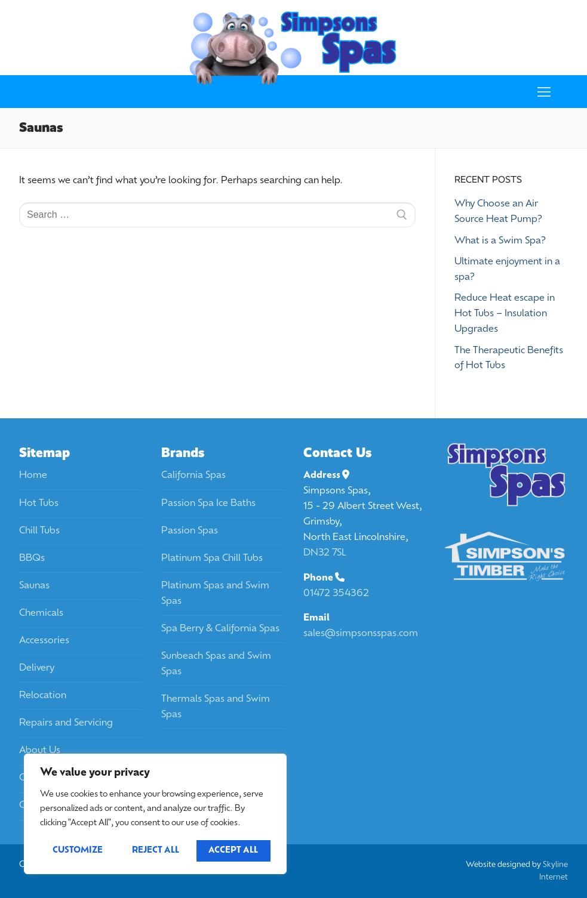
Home (33, 475)
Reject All (155, 850)
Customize (78, 850)
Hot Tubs (39, 503)
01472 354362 (336, 593)
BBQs (32, 558)
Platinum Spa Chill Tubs (212, 558)
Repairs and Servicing (66, 723)
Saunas (34, 586)
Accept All (233, 850)
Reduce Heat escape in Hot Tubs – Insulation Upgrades (504, 314)
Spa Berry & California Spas (220, 629)
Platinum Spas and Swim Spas (215, 593)
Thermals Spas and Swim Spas (215, 707)
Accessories (44, 641)
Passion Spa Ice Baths (208, 503)
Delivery (36, 668)
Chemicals (41, 613)
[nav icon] (544, 91)
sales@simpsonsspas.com (360, 633)
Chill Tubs (39, 531)
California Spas (193, 475)
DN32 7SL (324, 553)
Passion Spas (189, 531)
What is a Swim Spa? (500, 241)
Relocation (42, 695)
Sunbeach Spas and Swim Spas (216, 664)
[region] (155, 814)
